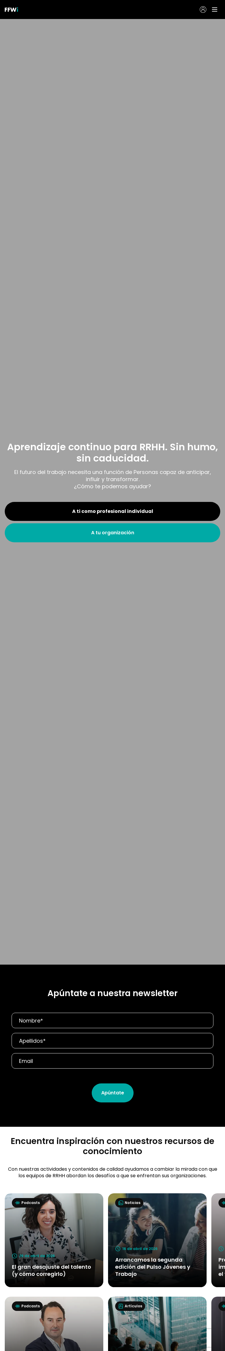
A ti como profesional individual (112, 511)
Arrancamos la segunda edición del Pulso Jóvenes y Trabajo (152, 1267)
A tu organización (112, 532)
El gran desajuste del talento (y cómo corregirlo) (51, 1270)
